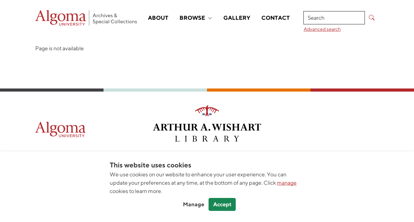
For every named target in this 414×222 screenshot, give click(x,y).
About (158, 17)
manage (287, 182)
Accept (222, 204)
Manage (193, 204)
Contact (275, 17)
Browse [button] (196, 17)
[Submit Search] (372, 17)
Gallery (236, 17)
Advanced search (322, 29)
